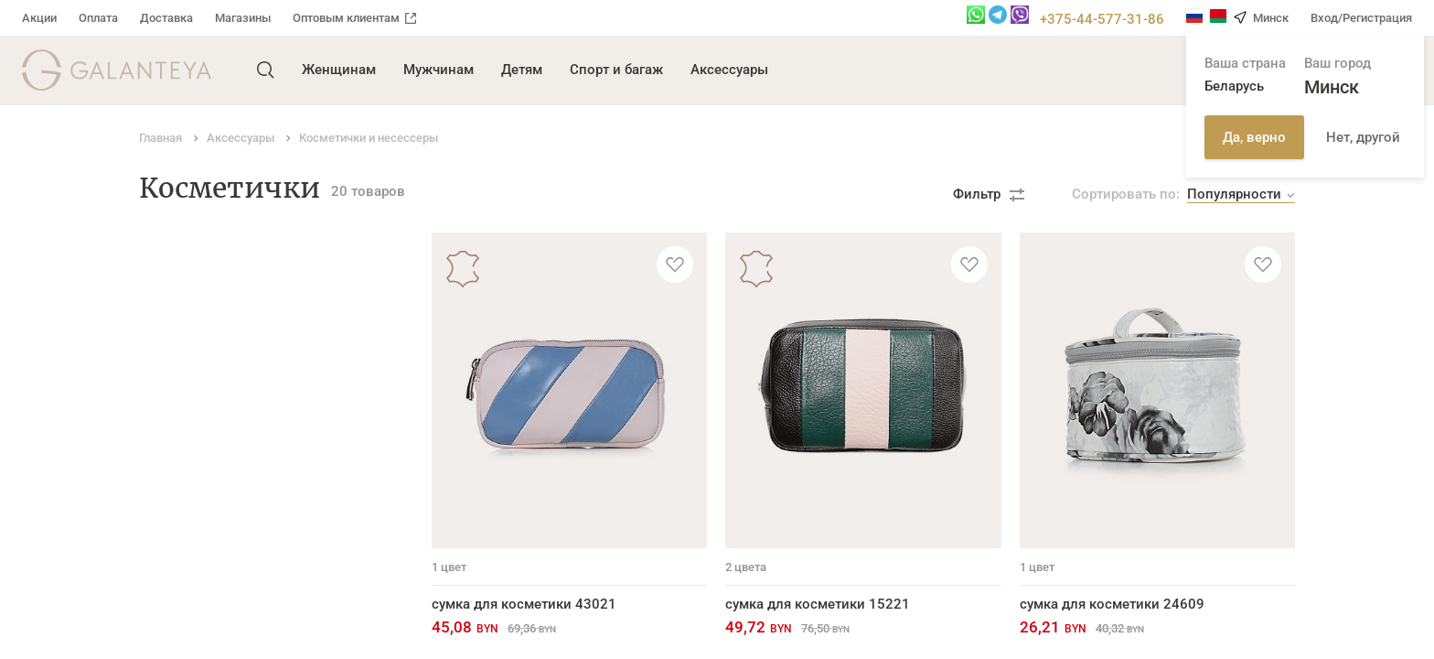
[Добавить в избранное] (675, 264)
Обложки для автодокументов (238, 410)
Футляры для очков (203, 438)
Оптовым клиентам (354, 18)
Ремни (160, 268)
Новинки (168, 523)
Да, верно (1254, 137)
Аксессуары (729, 69)
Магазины (243, 18)
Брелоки (166, 467)
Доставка (166, 18)
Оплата (98, 18)
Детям (521, 69)
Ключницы (174, 353)
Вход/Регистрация (1361, 18)
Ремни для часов (195, 580)
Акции (39, 18)
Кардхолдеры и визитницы (228, 325)
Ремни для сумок (195, 552)
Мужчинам (438, 69)
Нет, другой (1363, 137)
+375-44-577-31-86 (1102, 19)
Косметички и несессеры (222, 495)
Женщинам (339, 69)
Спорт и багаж (616, 69)
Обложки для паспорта (214, 381)
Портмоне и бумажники (216, 296)
